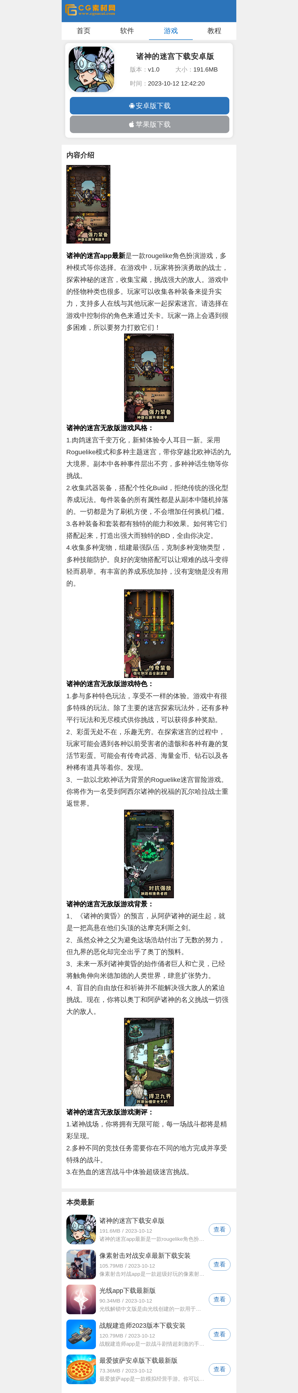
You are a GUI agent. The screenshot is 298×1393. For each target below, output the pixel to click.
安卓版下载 (150, 106)
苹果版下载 (150, 124)
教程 (214, 30)
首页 (84, 30)
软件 (127, 30)
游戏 (171, 30)
